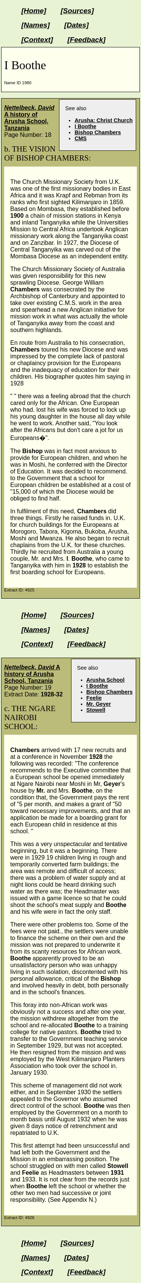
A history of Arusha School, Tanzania (29, 118)
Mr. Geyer (98, 704)
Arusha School (105, 680)
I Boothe (85, 126)
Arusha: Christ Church (103, 120)
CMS (80, 138)
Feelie (94, 698)
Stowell (95, 710)
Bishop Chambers (97, 132)
